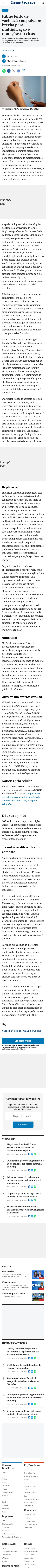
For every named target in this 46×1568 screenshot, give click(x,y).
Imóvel (28, 1543)
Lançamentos (28, 1558)
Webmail (5, 1561)
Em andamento (29, 1521)
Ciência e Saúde (7, 1499)
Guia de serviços (30, 1565)
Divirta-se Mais (10, 1565)
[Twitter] (13, 71)
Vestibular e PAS (30, 1493)
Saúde (27, 1030)
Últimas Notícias (30, 1486)
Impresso (7, 1516)
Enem (26, 1483)
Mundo (4, 1489)
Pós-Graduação (29, 1502)
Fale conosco (28, 1506)
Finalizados (28, 1528)
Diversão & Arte (7, 1492)
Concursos (30, 1510)
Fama (4, 1548)
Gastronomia (6, 1555)
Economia (5, 1486)
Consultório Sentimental (10, 1552)
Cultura (26, 1489)
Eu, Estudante (32, 1465)
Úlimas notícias (29, 1561)
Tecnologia (5, 1509)
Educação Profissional (31, 1499)
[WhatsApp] (4, 71)
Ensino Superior (29, 1473)
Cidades (5, 1476)
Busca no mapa (29, 1555)
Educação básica (30, 1470)
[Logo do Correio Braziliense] (23, 2)
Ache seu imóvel (29, 1548)
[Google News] (18, 71)
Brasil (12, 50)
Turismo (5, 1512)
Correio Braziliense (8, 1467)
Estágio (26, 1479)
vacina (37, 1030)
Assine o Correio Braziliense (11, 1537)
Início (4, 50)
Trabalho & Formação (31, 1476)
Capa (4, 1473)
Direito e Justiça (7, 1524)
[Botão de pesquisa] (43, 3)
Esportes (5, 1495)
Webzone (5, 1558)
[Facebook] (9, 71)
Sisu (25, 1496)
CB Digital (5, 1527)
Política (17, 1030)
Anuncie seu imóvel (31, 1552)
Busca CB (5, 1531)
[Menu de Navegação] (3, 3)
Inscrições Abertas (30, 1524)
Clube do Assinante (8, 1534)
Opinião (4, 1502)
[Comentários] (23, 71)
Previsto (27, 1518)
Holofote (5, 1505)
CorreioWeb (9, 1543)
